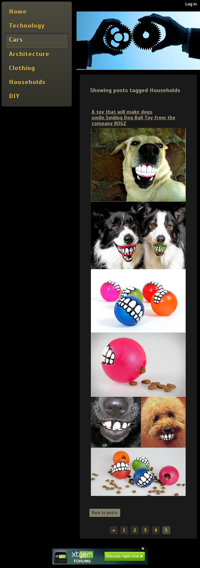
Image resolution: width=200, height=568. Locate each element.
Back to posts (105, 512)
